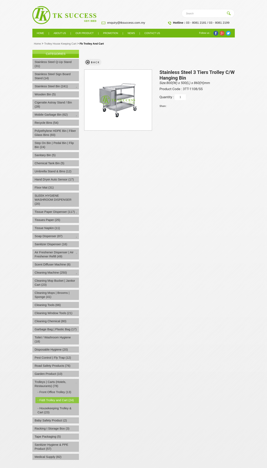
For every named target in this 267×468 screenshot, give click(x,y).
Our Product (85, 33)
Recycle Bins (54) (47, 122)
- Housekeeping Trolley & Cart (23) (54, 410)
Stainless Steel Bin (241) (51, 86)
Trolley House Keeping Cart (60, 43)
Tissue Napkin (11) (47, 228)
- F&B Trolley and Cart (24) (55, 400)
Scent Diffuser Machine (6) (52, 264)
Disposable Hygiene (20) (51, 349)
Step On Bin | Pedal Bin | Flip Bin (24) (54, 145)
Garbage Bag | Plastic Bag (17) (56, 329)
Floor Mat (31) (44, 187)
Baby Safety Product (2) (51, 420)
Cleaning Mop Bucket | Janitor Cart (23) (55, 282)
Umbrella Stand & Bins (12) (53, 171)
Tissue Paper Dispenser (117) (55, 211)
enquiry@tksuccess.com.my (126, 22)
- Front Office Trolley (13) (54, 392)
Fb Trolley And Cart (92, 43)
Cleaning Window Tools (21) (53, 313)
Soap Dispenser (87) (49, 236)
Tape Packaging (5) (48, 436)
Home (40, 33)
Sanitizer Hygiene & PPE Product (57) (51, 446)
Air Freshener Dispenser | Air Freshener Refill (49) (54, 254)
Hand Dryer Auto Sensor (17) (54, 179)
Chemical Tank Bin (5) (49, 163)
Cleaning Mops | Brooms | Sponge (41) (52, 294)
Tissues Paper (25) (47, 220)
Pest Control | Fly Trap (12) (53, 357)
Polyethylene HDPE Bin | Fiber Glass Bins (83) (55, 132)
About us (60, 33)
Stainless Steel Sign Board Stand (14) (53, 76)
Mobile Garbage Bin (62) (51, 114)
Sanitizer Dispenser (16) (51, 244)
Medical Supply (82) (48, 456)
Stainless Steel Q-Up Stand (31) (53, 64)
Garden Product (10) (48, 373)
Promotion (110, 33)
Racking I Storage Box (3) (52, 428)
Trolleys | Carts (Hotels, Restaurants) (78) (50, 384)
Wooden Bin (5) (45, 94)
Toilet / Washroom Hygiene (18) (53, 339)
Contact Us (152, 33)
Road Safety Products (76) (52, 365)
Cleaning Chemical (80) (50, 321)
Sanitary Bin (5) (45, 155)
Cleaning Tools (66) (48, 305)
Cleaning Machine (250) (51, 272)
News (131, 33)
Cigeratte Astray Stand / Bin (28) (53, 104)
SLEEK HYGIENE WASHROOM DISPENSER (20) (53, 199)
